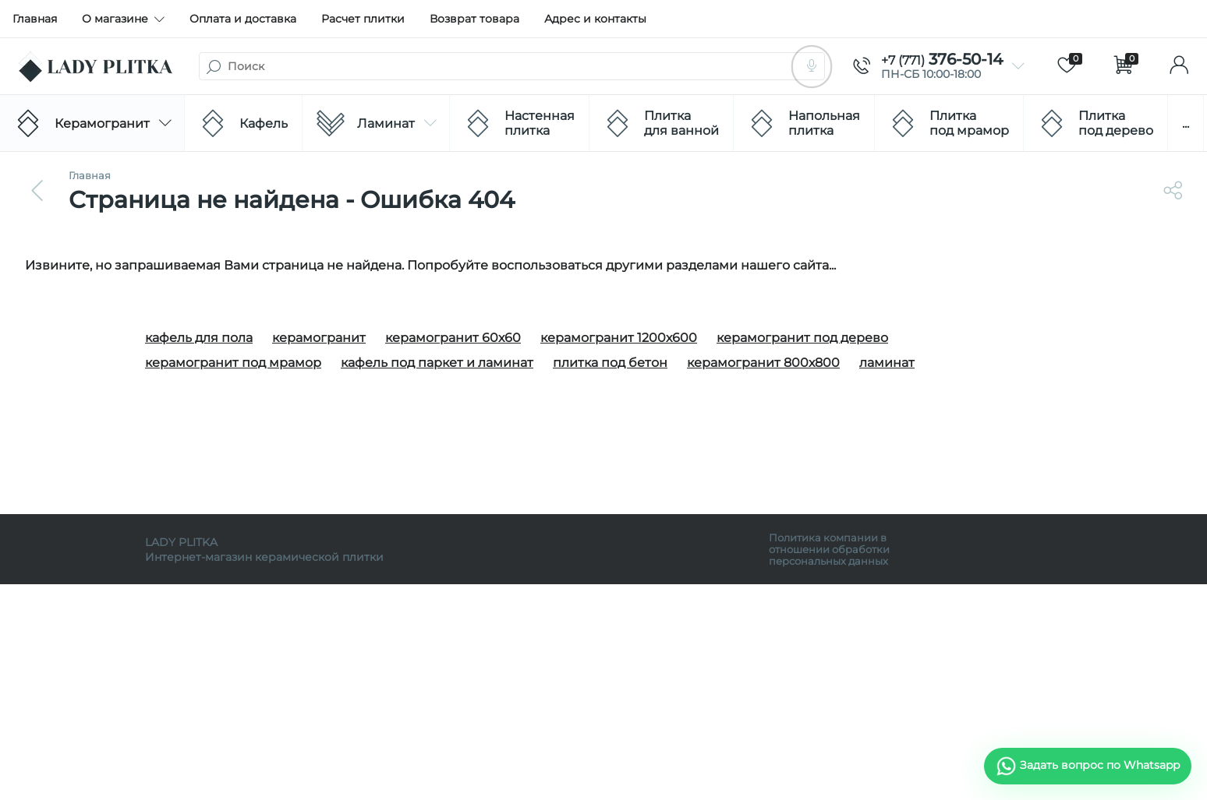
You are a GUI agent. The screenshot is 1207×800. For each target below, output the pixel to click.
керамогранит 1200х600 (618, 337)
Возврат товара (474, 19)
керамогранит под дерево (802, 337)
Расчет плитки (363, 19)
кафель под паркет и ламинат (437, 362)
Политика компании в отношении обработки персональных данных (829, 549)
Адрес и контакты (595, 19)
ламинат (887, 362)
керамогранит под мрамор (233, 362)
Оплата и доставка (242, 19)
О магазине (123, 19)
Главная (34, 19)
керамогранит (319, 337)
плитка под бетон (610, 362)
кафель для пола (199, 337)
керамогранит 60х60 (453, 337)
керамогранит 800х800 (763, 362)
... (1185, 123)
